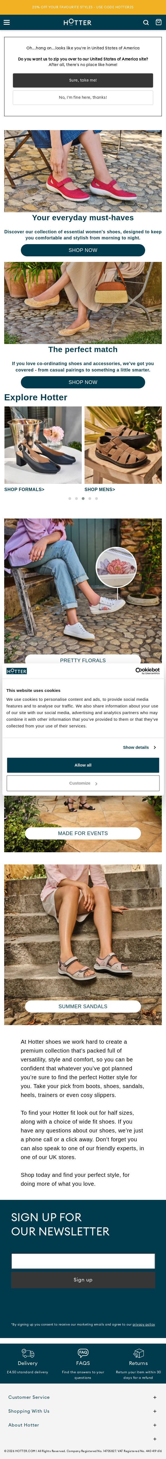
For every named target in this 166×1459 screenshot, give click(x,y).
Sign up (83, 1279)
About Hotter (83, 1425)
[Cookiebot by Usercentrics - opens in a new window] (135, 671)
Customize (83, 783)
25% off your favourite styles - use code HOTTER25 (83, 7)
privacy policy (144, 1324)
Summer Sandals (82, 1006)
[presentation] (53, 1306)
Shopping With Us (83, 1412)
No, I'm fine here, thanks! (83, 98)
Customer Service (83, 1398)
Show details (136, 747)
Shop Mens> (100, 489)
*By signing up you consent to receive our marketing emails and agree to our (83, 1324)
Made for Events (83, 833)
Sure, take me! (83, 80)
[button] (69, 498)
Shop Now (83, 250)
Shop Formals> (24, 489)
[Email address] (83, 1261)
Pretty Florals (83, 660)
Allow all (83, 765)
